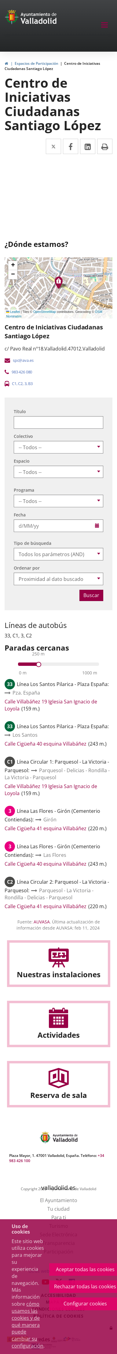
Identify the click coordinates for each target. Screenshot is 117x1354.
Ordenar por (27, 568)
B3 (30, 383)
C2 (20, 383)
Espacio (22, 461)
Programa (24, 490)
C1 (14, 383)
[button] (12, 265)
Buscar (91, 595)
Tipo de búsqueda (32, 543)
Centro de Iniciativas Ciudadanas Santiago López (52, 66)
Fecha (20, 515)
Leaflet (13, 312)
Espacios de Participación (36, 63)
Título (20, 411)
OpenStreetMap (44, 312)
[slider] (38, 664)
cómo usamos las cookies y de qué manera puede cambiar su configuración (27, 1325)
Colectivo (23, 436)
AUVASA (42, 922)
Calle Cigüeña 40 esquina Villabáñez (45, 743)
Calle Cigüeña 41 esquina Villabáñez (45, 828)
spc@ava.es (23, 360)
